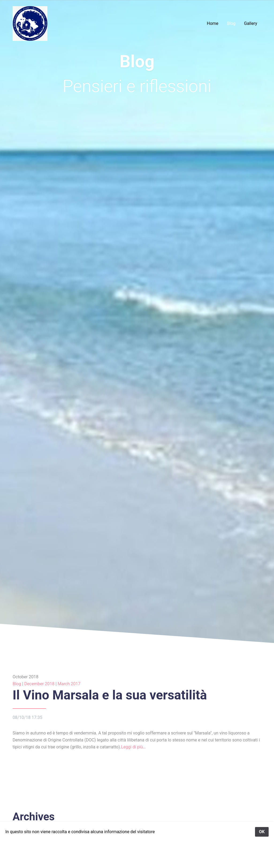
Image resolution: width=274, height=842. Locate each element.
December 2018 (39, 683)
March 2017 (69, 683)
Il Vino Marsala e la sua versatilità (110, 695)
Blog (231, 23)
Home (212, 23)
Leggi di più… (133, 746)
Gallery (250, 23)
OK (262, 831)
